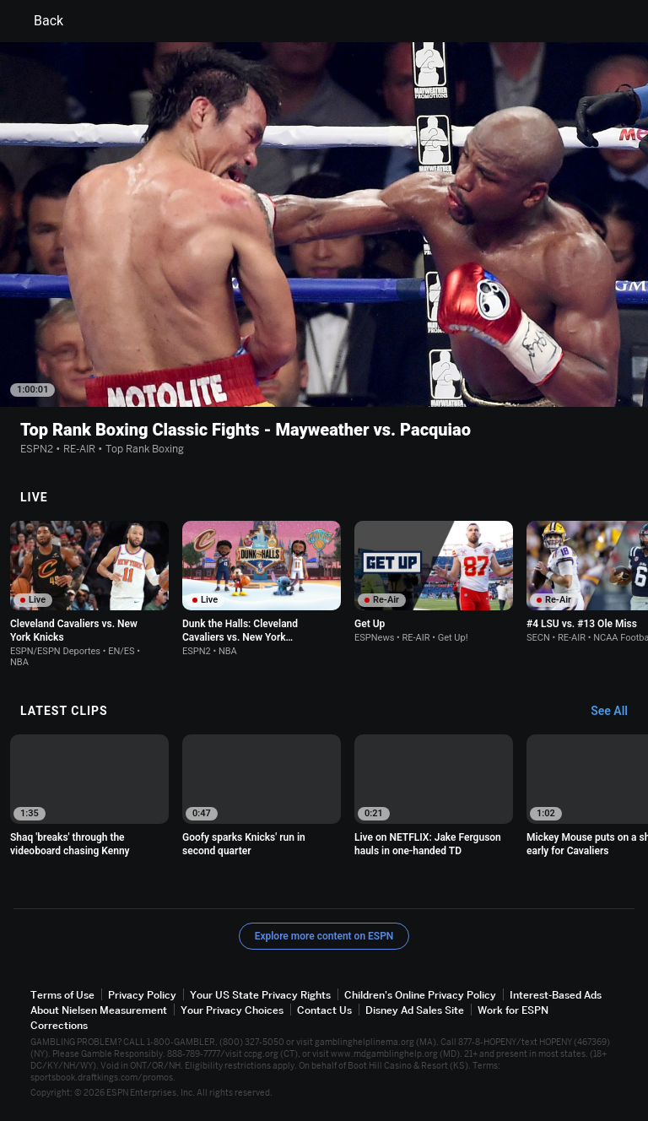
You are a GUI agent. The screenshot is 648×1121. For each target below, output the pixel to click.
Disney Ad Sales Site (414, 1010)
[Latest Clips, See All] (617, 711)
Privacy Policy (142, 994)
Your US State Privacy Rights (260, 994)
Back (38, 21)
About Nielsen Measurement (98, 1010)
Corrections (59, 1025)
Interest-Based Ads (556, 994)
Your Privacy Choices (232, 1010)
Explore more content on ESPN (324, 936)
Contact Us (324, 1010)
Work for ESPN (513, 1010)
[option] (89, 594)
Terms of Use (62, 994)
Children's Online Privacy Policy (420, 994)
